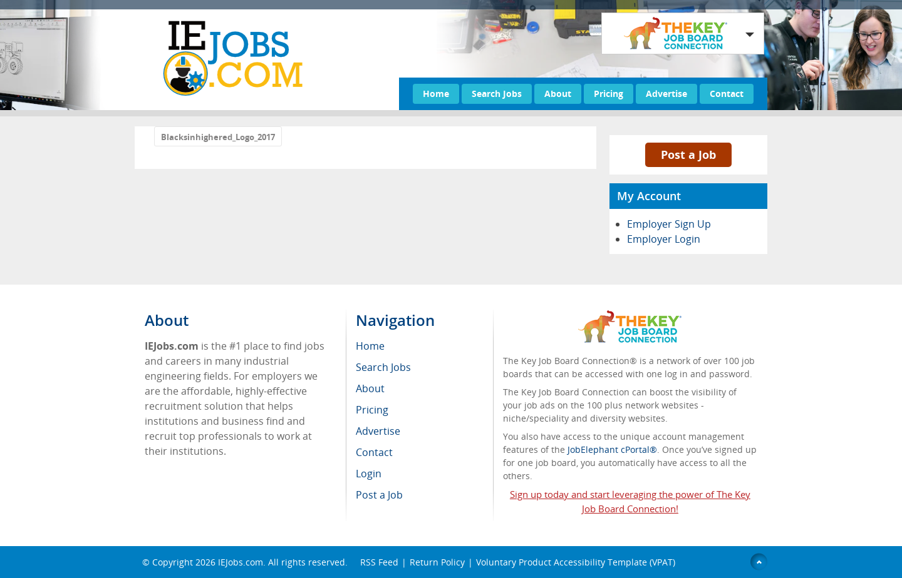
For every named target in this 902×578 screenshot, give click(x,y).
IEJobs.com (240, 562)
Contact (727, 93)
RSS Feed (379, 562)
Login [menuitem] (368, 473)
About (557, 93)
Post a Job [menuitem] (379, 495)
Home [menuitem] (370, 346)
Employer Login (663, 239)
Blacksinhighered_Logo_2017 (218, 137)
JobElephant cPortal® (612, 449)
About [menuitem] (370, 388)
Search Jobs (497, 93)
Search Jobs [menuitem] (383, 367)
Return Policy (437, 562)
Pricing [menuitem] (372, 410)
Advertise (666, 93)
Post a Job (688, 154)
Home (436, 93)
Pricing (608, 93)
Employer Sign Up (669, 224)
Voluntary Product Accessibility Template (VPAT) (575, 562)
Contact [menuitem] (374, 452)
